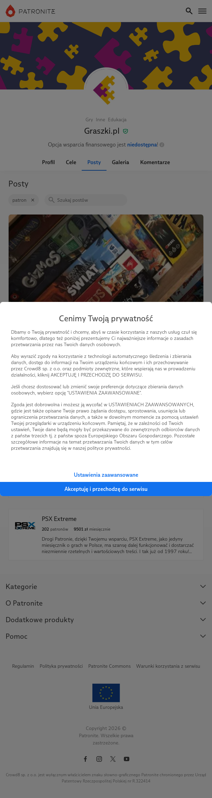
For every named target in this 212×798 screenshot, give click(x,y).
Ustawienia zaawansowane (106, 474)
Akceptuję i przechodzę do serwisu (106, 489)
